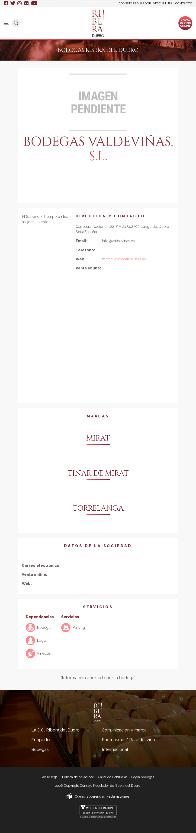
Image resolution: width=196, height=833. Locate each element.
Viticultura (163, 3)
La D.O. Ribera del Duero (55, 730)
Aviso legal (50, 777)
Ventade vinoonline (185, 23)
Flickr (26, 3)
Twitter (12, 3)
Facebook (6, 3)
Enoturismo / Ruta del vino (128, 739)
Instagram (19, 3)
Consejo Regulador (135, 3)
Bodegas (40, 749)
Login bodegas (142, 777)
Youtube (34, 3)
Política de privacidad (78, 777)
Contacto (183, 3)
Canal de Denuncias (113, 777)
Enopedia (40, 739)
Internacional (115, 749)
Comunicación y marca (124, 730)
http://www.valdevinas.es (124, 259)
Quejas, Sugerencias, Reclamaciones (102, 796)
